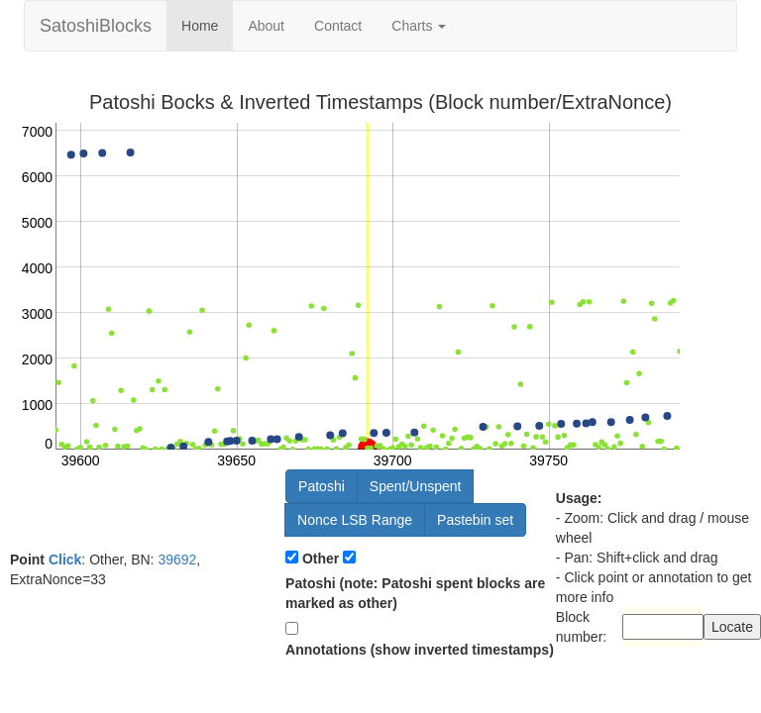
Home (199, 26)
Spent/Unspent (416, 486)
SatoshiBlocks (96, 26)
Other (320, 558)
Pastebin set (475, 520)
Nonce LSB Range (354, 520)
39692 (177, 559)
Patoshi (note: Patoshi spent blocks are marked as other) (415, 593)
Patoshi (321, 486)
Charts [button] (418, 26)
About (266, 26)
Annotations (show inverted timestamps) (419, 650)
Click (65, 559)
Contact (338, 26)
